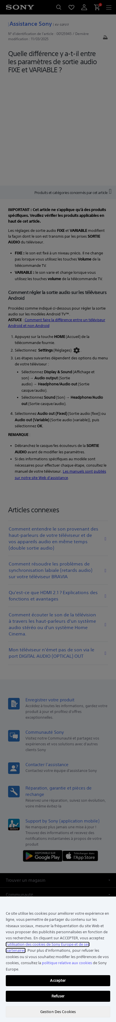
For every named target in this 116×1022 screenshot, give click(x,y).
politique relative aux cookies (67, 962)
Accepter (58, 980)
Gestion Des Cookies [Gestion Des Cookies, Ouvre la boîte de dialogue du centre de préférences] (58, 1011)
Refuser (58, 996)
